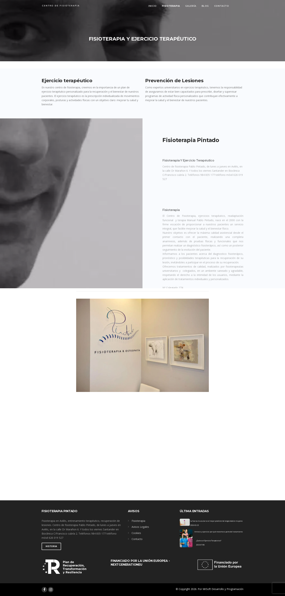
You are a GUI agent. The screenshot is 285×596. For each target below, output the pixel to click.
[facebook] (44, 589)
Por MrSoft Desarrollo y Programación (220, 589)
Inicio (152, 6)
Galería (190, 6)
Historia (51, 546)
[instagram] (50, 589)
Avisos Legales (140, 527)
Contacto (221, 6)
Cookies (136, 533)
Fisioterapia (171, 6)
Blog (205, 6)
